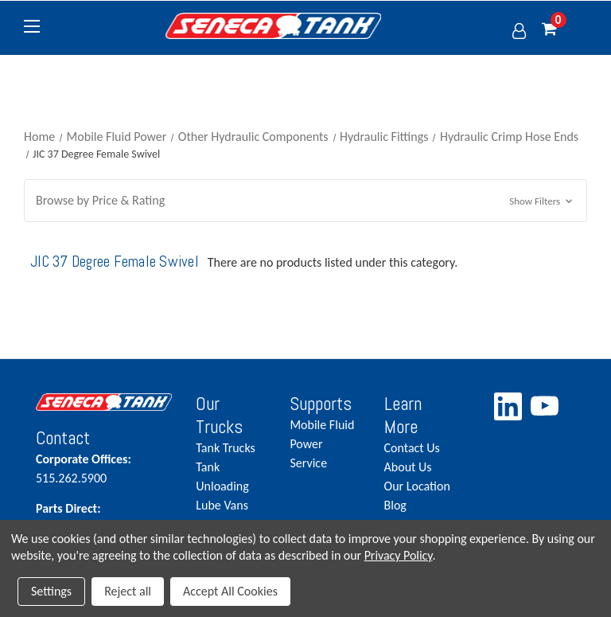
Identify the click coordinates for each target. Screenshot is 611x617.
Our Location (417, 486)
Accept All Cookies (230, 591)
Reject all (127, 591)
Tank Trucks (225, 447)
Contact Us (412, 447)
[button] (305, 200)
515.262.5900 (104, 468)
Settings (51, 591)
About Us (408, 466)
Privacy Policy (398, 555)
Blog (395, 505)
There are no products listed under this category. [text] (332, 262)
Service (308, 463)
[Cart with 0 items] (564, 30)
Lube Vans (222, 505)
